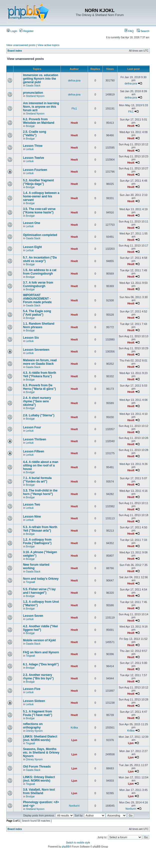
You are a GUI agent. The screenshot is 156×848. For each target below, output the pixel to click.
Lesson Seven (33, 616)
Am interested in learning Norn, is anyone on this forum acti (41, 106)
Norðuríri (74, 805)
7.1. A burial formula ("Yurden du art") (37, 479)
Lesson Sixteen (34, 701)
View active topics (48, 45)
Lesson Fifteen (33, 451)
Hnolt (74, 122)
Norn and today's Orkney (40, 578)
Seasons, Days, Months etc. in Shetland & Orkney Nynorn (41, 752)
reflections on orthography (33, 725)
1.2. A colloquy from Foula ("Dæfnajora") (37, 541)
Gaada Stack (33, 85)
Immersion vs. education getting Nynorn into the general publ (40, 78)
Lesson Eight (32, 247)
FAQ (129, 31)
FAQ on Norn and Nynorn (41, 652)
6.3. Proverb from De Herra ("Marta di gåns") (39, 387)
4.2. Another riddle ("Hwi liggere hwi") (40, 628)
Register (27, 31)
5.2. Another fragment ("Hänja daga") (38, 182)
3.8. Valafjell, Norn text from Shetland (39, 791)
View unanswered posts (20, 45)
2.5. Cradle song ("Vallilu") (34, 133)
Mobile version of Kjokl (39, 640)
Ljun (74, 740)
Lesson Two (31, 504)
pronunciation (33, 92)
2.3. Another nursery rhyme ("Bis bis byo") (38, 676)
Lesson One (31, 223)
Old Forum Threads (37, 766)
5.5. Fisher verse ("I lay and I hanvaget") (39, 590)
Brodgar (30, 126)
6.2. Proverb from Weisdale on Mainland (38, 121)
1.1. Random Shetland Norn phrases (38, 325)
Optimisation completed (40, 235)
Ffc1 (74, 108)
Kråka (74, 727)
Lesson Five (31, 689)
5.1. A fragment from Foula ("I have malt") (37, 713)
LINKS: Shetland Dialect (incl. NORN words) (40, 738)
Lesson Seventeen (36, 349)
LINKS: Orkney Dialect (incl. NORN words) (39, 778)
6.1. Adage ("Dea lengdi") (41, 664)
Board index (15, 50)
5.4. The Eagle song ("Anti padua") (37, 312)
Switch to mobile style (78, 842)
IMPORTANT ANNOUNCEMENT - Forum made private (37, 298)
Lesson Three (32, 146)
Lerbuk (30, 149)
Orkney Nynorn (34, 731)
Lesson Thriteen (34, 439)
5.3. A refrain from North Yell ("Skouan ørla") (40, 528)
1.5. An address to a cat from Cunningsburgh (39, 271)
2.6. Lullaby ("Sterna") (38, 415)
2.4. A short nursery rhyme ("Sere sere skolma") (37, 401)
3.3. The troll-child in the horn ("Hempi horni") (40, 492)
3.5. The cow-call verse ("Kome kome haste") (39, 210)
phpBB (65, 846)
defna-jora (74, 80)
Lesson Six (31, 337)
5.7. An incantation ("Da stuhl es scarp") (40, 259)
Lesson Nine (32, 516)
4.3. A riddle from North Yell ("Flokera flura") (39, 374)
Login (12, 31)
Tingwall (30, 582)
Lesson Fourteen (35, 170)
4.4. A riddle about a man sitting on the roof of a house (40, 465)
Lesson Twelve (33, 158)
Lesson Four (32, 427)
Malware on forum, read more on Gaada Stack (40, 362)
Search (143, 31)
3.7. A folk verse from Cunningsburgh (38, 284)
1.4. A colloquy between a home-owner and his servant (41, 196)
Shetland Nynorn (35, 96)
